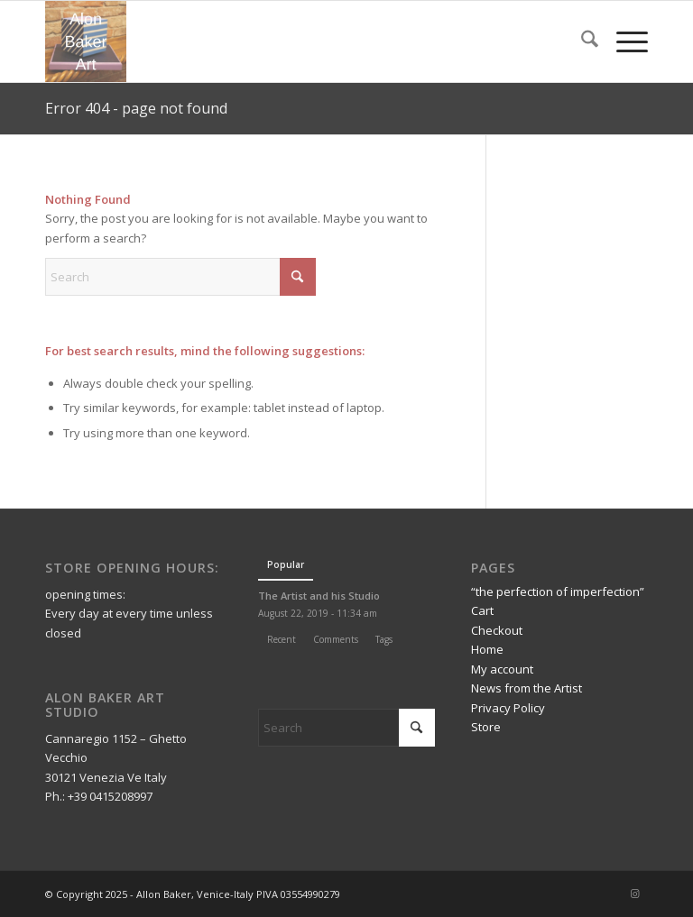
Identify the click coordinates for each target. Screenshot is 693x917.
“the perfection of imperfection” (557, 591)
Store (486, 727)
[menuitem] (580, 41)
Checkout (496, 630)
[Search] (580, 41)
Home (487, 649)
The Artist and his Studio (319, 595)
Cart (482, 610)
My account (502, 669)
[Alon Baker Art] (85, 41)
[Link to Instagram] (634, 893)
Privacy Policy (508, 708)
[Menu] (623, 41)
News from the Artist (526, 688)
